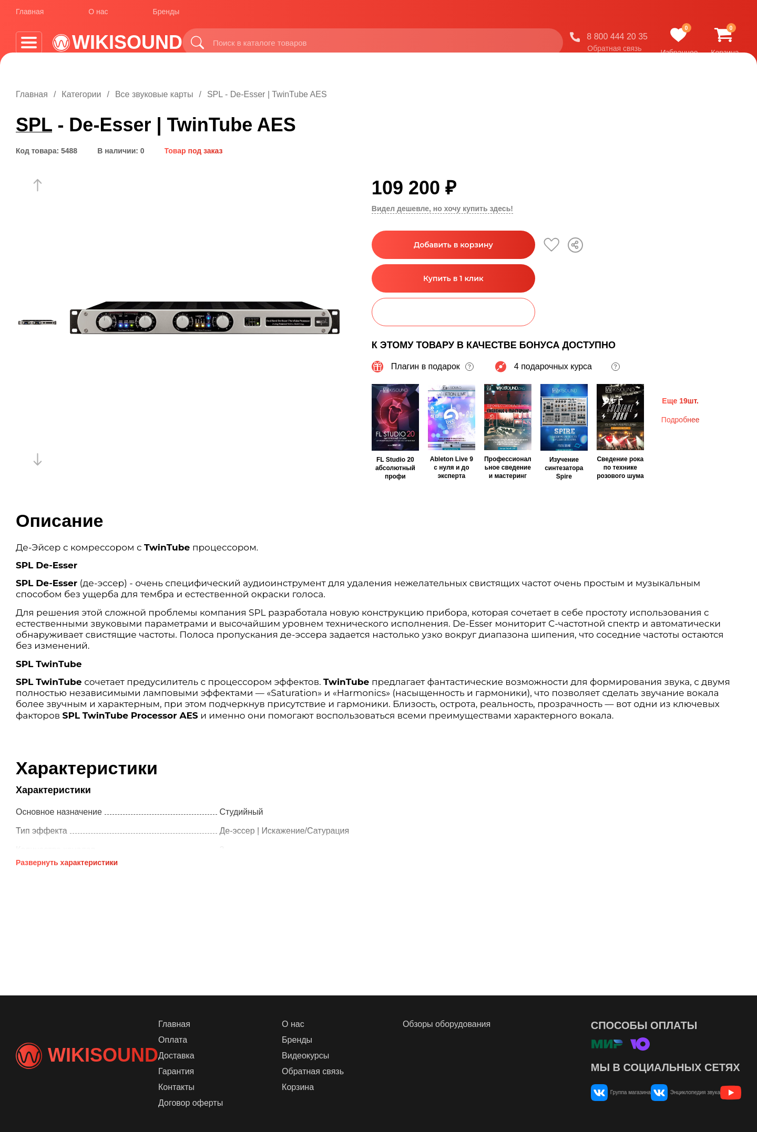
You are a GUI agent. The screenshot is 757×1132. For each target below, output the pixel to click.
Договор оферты (252, 1102)
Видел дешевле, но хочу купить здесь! (442, 208)
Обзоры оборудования (473, 1024)
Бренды (166, 15)
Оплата (234, 1039)
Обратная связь (614, 52)
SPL (34, 125)
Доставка (238, 1055)
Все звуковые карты (154, 94)
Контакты (238, 1087)
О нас (98, 15)
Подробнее (680, 418)
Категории (81, 94)
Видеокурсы (349, 1055)
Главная (30, 15)
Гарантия (237, 1071)
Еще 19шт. (680, 400)
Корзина (342, 1087)
